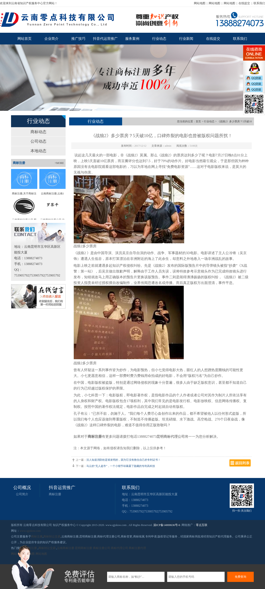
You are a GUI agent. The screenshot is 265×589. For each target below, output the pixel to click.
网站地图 (199, 3)
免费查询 (240, 576)
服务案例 (132, 38)
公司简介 (22, 494)
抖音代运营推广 (105, 38)
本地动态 (38, 151)
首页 (198, 121)
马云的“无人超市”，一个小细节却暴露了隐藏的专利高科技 (120, 466)
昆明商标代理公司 (171, 436)
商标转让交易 (52, 536)
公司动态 (38, 141)
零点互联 (201, 525)
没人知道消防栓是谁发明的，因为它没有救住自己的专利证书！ (123, 459)
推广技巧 (78, 38)
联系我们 (259, 3)
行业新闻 (186, 38)
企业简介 (51, 38)
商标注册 (55, 494)
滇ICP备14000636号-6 (166, 525)
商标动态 (38, 132)
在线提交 (244, 3)
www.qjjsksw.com (30, 530)
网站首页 (24, 38)
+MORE (59, 163)
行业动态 (159, 38)
